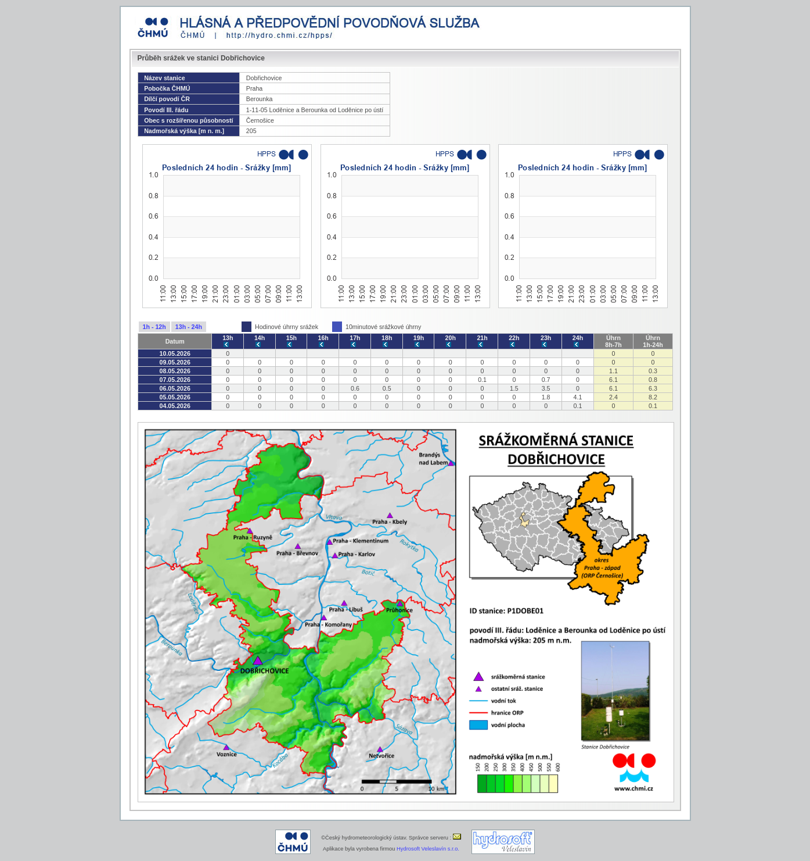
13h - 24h (188, 326)
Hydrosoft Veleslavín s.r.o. (428, 849)
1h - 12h (154, 326)
